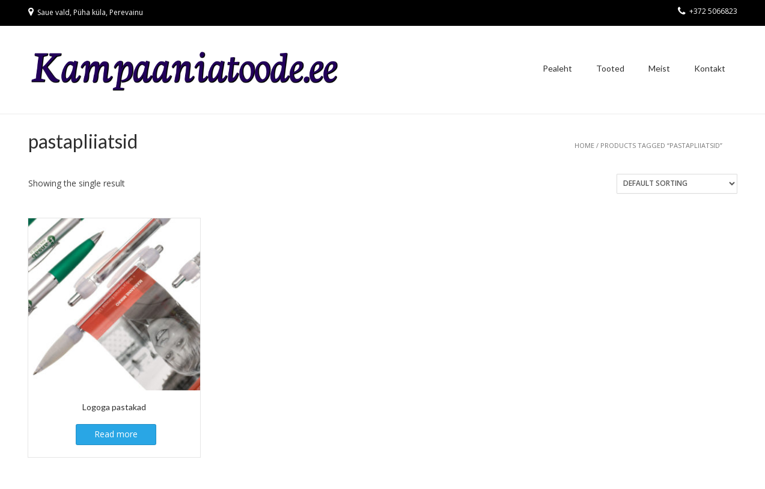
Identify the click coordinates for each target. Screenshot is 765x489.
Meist (659, 68)
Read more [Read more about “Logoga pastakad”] (116, 434)
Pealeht (557, 68)
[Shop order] (677, 184)
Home (584, 145)
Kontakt (709, 68)
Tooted (610, 68)
